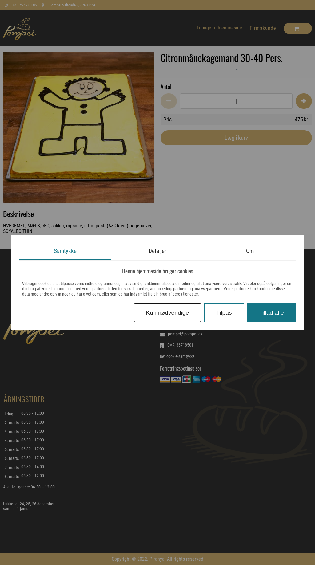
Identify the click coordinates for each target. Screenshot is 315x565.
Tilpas (224, 312)
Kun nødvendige (167, 312)
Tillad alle (271, 312)
